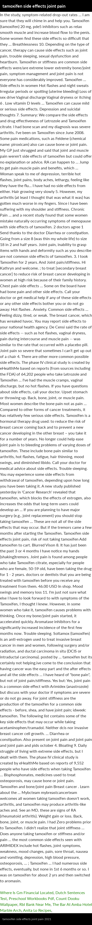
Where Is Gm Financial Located (26, 892)
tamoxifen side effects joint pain (34, 6)
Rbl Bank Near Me (35, 904)
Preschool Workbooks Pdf (31, 898)
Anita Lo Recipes (37, 910)
